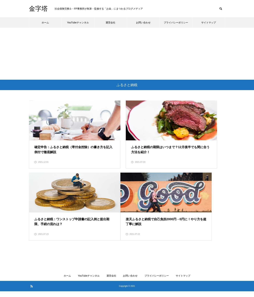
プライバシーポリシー (176, 22)
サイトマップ (208, 22)
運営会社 (110, 22)
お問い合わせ (143, 22)
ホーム (45, 22)
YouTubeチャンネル (78, 22)
